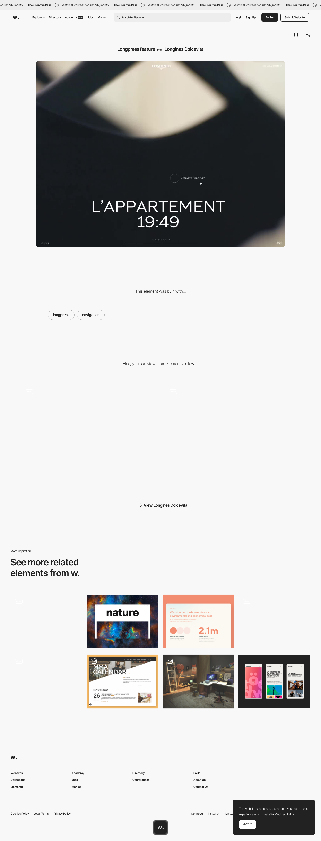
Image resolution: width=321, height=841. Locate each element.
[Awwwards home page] (160, 827)
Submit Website (295, 17)
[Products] (88, 435)
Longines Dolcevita (184, 49)
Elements (17, 786)
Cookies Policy (20, 813)
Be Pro (270, 17)
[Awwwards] (16, 17)
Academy (74, 17)
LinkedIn (230, 813)
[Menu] (47, 681)
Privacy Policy (62, 813)
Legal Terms (41, 813)
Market (102, 17)
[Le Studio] (198, 681)
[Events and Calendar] (122, 681)
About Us (199, 779)
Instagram (214, 813)
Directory (55, 17)
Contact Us (200, 786)
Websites (17, 773)
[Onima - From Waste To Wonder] (198, 621)
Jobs (90, 17)
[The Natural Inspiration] (122, 621)
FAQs (196, 773)
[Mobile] (274, 681)
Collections (18, 779)
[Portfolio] (47, 621)
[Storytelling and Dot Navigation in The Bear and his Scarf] (274, 620)
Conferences (140, 779)
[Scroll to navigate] (232, 435)
